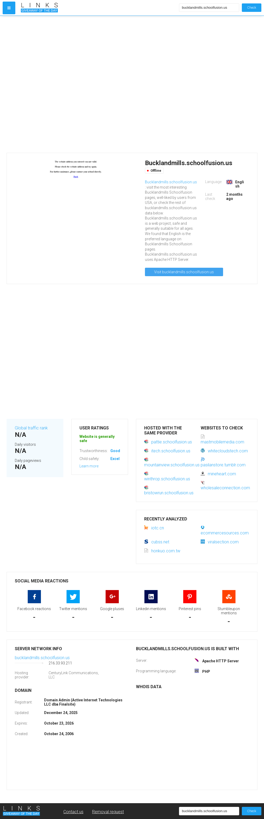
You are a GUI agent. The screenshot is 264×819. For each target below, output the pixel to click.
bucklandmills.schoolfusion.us (42, 657)
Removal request (108, 811)
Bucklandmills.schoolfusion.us (171, 182)
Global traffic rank (31, 427)
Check (251, 7)
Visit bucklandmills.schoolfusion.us (184, 272)
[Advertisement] (65, 84)
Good (115, 451)
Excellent (118, 459)
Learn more (88, 466)
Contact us (73, 811)
